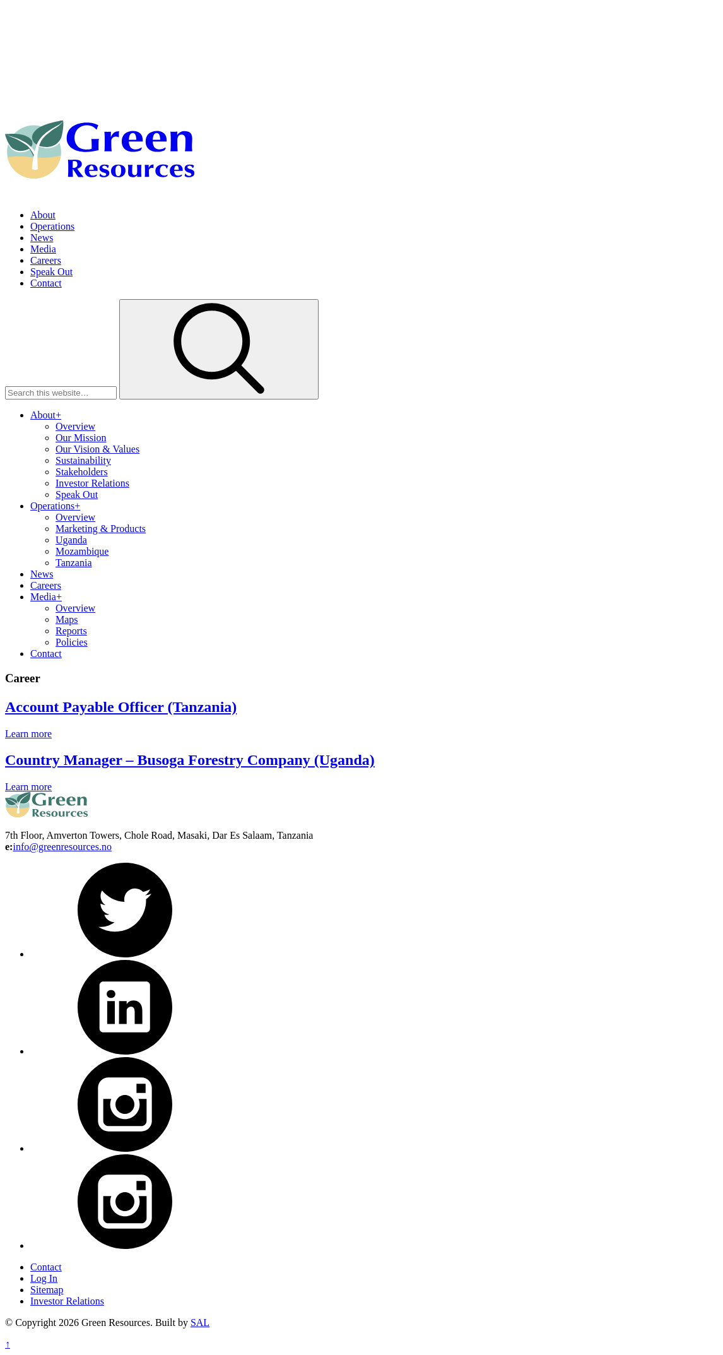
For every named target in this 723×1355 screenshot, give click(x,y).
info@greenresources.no (62, 846)
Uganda (71, 540)
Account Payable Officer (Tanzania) (121, 717)
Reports (71, 630)
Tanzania (74, 562)
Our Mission (81, 437)
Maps (67, 619)
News (41, 237)
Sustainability (83, 460)
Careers (45, 260)
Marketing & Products (101, 528)
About (43, 215)
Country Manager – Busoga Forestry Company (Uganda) (190, 771)
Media (43, 249)
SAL (200, 1322)
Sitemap (46, 1289)
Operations (52, 226)
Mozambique (82, 551)
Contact (46, 283)
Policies (72, 642)
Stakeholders (82, 471)
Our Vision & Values (97, 449)
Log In (43, 1278)
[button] (219, 349)
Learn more (28, 744)
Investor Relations (92, 483)
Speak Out (51, 271)
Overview (75, 426)
